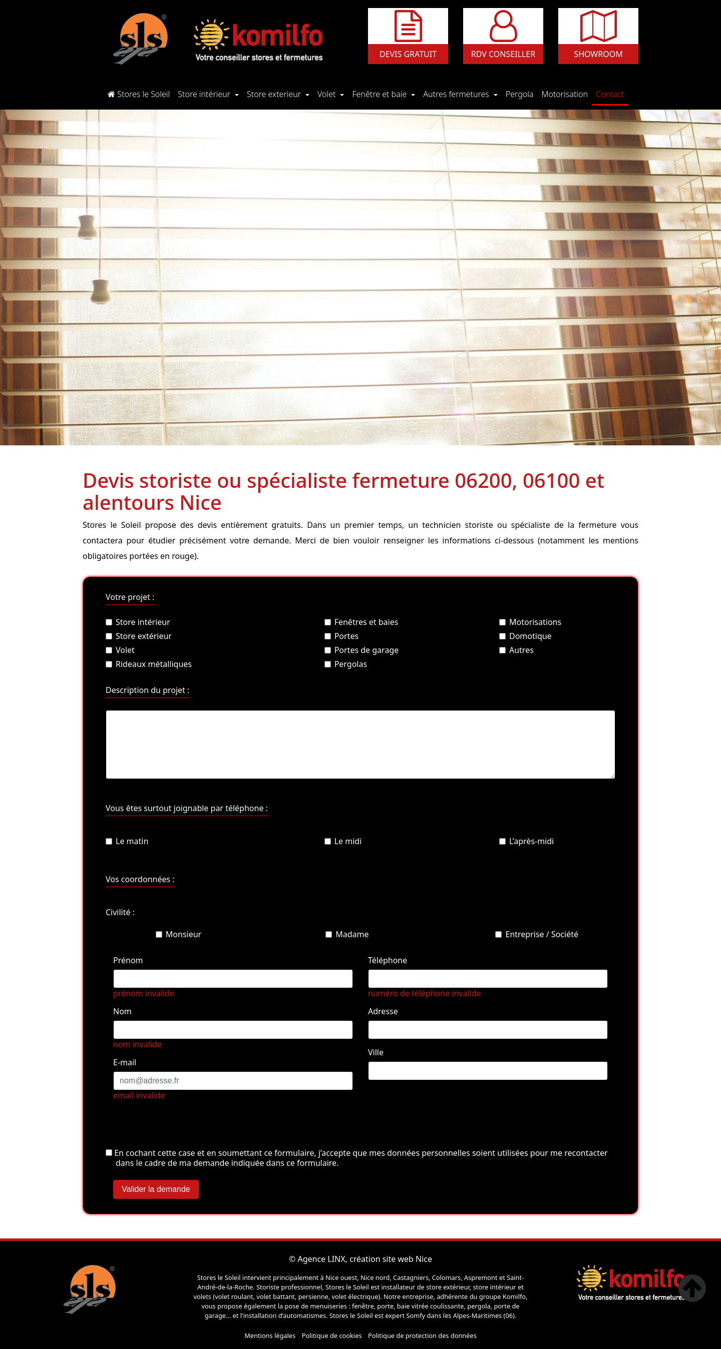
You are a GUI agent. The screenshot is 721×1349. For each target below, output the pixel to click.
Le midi (343, 841)
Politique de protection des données (422, 1335)
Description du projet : (147, 690)
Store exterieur (275, 94)
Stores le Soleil (141, 94)
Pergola (522, 94)
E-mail (124, 1062)
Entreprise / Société (536, 934)
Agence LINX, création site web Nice (364, 1258)
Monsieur (178, 934)
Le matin (127, 841)
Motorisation (567, 94)
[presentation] (182, 1127)
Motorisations (530, 622)
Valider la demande (156, 1189)
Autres (516, 650)
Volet (327, 94)
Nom (122, 1011)
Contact (612, 94)
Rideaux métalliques (149, 664)
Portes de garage (361, 650)
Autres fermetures (457, 94)
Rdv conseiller (503, 54)
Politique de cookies (332, 1335)
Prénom (128, 960)
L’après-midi (526, 841)
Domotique (525, 636)
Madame (347, 934)
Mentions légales (269, 1335)
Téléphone (387, 960)
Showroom (598, 54)
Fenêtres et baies (361, 622)
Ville (376, 1052)
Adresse (383, 1011)
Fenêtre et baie (380, 94)
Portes (341, 636)
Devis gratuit (408, 54)
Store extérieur (139, 636)
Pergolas (345, 664)
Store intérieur (205, 94)
